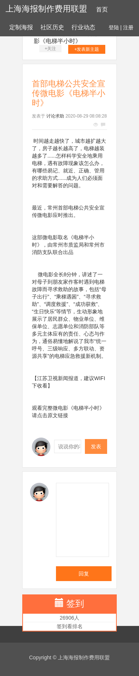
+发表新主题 (86, 49)
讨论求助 (55, 116)
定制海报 (21, 27)
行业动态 (83, 27)
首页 (102, 9)
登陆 (114, 27)
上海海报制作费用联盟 (46, 8)
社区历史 (52, 27)
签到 (75, 603)
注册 (128, 27)
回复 (84, 574)
